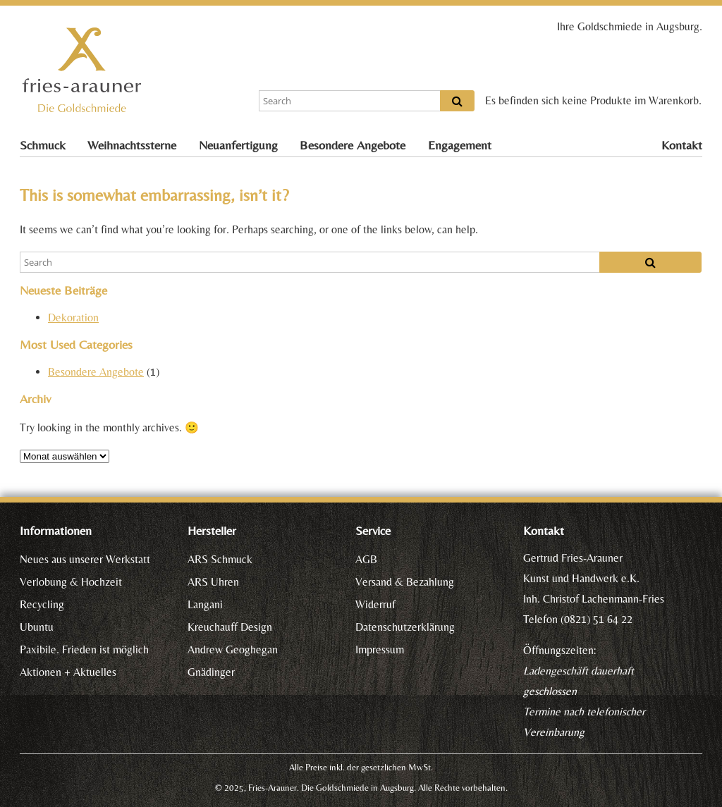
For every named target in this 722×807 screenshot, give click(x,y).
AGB (366, 559)
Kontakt (681, 145)
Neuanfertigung (238, 145)
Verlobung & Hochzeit (71, 582)
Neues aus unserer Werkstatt (85, 559)
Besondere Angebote (352, 145)
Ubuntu (37, 627)
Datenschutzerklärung (405, 627)
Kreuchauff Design (230, 627)
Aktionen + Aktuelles (68, 672)
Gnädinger (211, 672)
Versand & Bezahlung (404, 582)
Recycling (42, 604)
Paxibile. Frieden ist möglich (84, 649)
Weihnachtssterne (131, 145)
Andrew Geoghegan (233, 649)
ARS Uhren (213, 582)
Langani (205, 604)
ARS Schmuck (220, 559)
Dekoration (73, 317)
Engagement (459, 145)
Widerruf (375, 604)
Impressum (379, 649)
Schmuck (43, 145)
